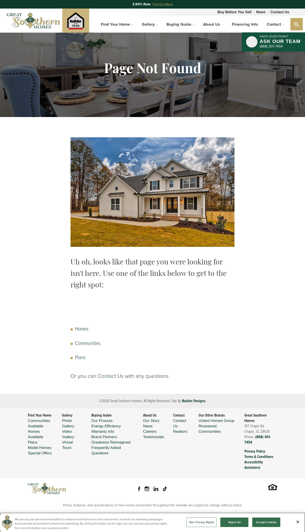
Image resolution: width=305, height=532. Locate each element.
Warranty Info (102, 431)
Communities (88, 343)
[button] (296, 24)
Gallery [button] (148, 24)
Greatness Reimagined (110, 442)
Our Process (102, 421)
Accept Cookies (266, 525)
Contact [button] (274, 24)
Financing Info (245, 24)
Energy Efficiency (106, 426)
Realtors (180, 431)
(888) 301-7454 (257, 439)
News (261, 12)
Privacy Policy (254, 451)
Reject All (234, 525)
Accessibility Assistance (253, 464)
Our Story (151, 421)
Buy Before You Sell (234, 12)
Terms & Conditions (258, 457)
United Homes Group (216, 421)
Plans (80, 357)
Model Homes (39, 448)
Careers (150, 431)
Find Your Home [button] (115, 24)
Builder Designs (194, 401)
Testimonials (153, 437)
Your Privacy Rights (201, 525)
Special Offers (40, 453)
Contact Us (279, 12)
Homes (81, 329)
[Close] (298, 525)
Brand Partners (104, 437)
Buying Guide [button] (178, 24)
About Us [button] (211, 24)
